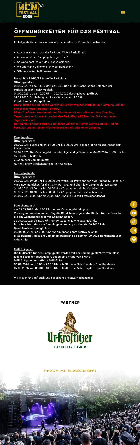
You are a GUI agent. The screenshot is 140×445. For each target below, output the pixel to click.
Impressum (51, 370)
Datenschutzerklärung (82, 370)
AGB (63, 370)
